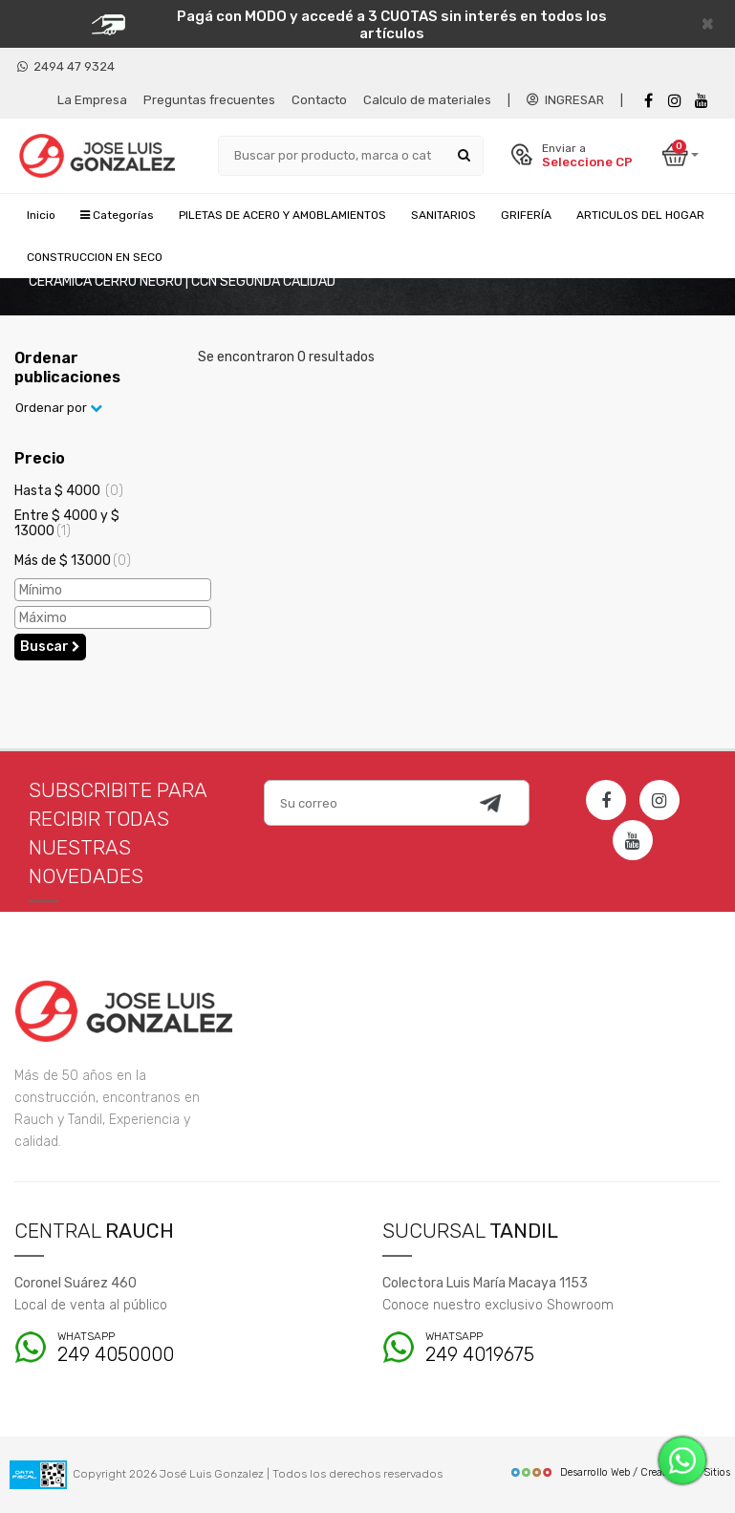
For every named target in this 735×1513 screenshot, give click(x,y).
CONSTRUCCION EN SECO (94, 257)
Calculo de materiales (427, 100)
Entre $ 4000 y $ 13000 (66, 523)
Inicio (41, 215)
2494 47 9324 (66, 66)
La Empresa (92, 100)
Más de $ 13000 (72, 560)
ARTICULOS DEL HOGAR (640, 215)
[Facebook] (648, 101)
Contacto (319, 100)
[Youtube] (701, 101)
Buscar (50, 646)
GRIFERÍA (526, 215)
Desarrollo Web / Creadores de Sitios (619, 1472)
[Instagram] (659, 800)
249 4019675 (520, 1348)
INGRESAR (565, 100)
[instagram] (674, 101)
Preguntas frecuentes (209, 100)
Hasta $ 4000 (68, 491)
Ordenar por (58, 407)
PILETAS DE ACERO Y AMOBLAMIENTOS (282, 215)
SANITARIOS (443, 215)
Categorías (117, 215)
